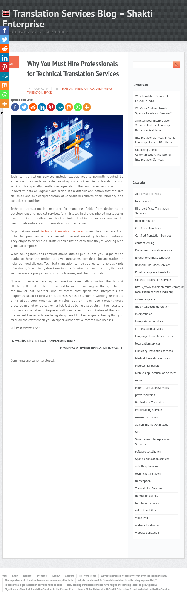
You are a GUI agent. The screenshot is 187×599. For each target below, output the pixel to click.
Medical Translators (147, 366)
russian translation (146, 417)
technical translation (74, 89)
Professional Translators (149, 403)
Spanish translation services (152, 459)
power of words (145, 395)
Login (15, 576)
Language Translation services (154, 336)
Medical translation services (152, 358)
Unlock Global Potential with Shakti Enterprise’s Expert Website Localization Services (124, 589)
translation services (39, 93)
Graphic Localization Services (153, 280)
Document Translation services (154, 250)
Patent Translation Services (152, 388)
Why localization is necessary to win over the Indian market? (134, 576)
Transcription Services (148, 489)
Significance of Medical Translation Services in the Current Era (39, 589)
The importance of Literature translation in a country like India (39, 580)
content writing (144, 243)
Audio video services (148, 194)
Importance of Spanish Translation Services (89, 348)
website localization (147, 525)
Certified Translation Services (153, 236)
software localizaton (148, 452)
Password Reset (87, 576)
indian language (145, 299)
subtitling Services (146, 466)
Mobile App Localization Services (155, 373)
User (4, 576)
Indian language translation (152, 307)
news (138, 381)
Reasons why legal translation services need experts (33, 585)
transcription (143, 481)
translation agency (100, 89)
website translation (147, 533)
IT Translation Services (149, 329)
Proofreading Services (148, 410)
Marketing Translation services (154, 351)
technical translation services (62, 232)
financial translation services (152, 265)
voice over (141, 518)
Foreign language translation (153, 273)
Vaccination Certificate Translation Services (45, 341)
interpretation (143, 314)
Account (69, 576)
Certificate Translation (148, 228)
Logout (56, 576)
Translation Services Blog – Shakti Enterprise (77, 19)
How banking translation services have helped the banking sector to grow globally (112, 585)
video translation (145, 511)
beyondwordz (143, 201)
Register (27, 576)
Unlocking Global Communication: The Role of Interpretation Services (153, 155)
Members (42, 576)
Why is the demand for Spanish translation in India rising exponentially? (117, 580)
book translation (145, 221)
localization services (147, 344)
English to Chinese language (153, 258)
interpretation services (149, 322)
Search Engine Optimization (152, 425)
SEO (138, 432)
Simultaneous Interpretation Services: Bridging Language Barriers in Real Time (153, 125)
